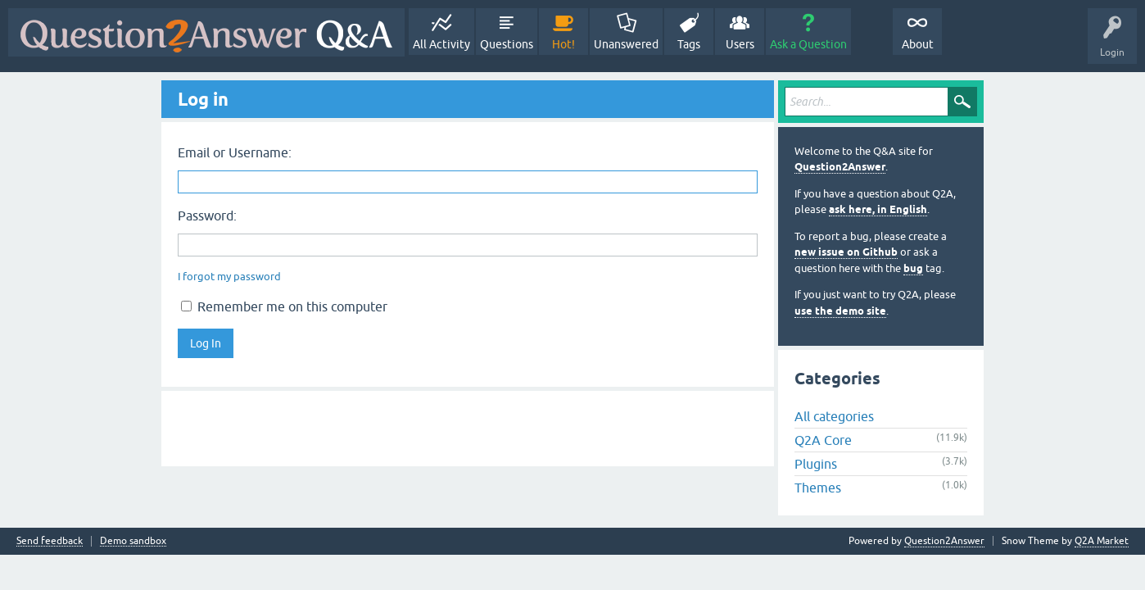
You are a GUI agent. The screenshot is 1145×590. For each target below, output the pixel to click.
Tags (688, 44)
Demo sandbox (133, 541)
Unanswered (626, 44)
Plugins (815, 463)
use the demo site (840, 311)
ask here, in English (878, 209)
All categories (834, 416)
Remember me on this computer (284, 306)
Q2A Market (1102, 541)
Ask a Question (808, 44)
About (918, 44)
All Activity (441, 44)
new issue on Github (846, 252)
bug (913, 268)
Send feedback (49, 541)
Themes (817, 487)
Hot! (563, 44)
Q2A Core (823, 440)
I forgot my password (229, 276)
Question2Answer (839, 167)
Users (740, 44)
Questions (506, 44)
